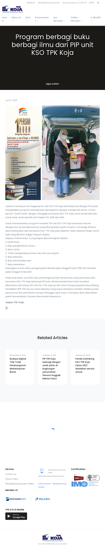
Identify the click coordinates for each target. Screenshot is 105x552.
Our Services (57, 19)
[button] (98, 3)
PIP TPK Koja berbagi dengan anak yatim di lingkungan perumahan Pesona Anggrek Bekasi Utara (52, 368)
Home (4, 19)
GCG (27, 17)
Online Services (75, 19)
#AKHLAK (31, 2)
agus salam (52, 83)
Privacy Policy (11, 479)
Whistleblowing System (49, 2)
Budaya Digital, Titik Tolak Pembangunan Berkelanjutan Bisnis (18, 365)
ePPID (91, 2)
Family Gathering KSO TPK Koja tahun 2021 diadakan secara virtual (84, 365)
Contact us (10, 474)
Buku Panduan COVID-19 (74, 2)
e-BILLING (96, 17)
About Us (16, 17)
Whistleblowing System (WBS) (19, 483)
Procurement (42, 19)
